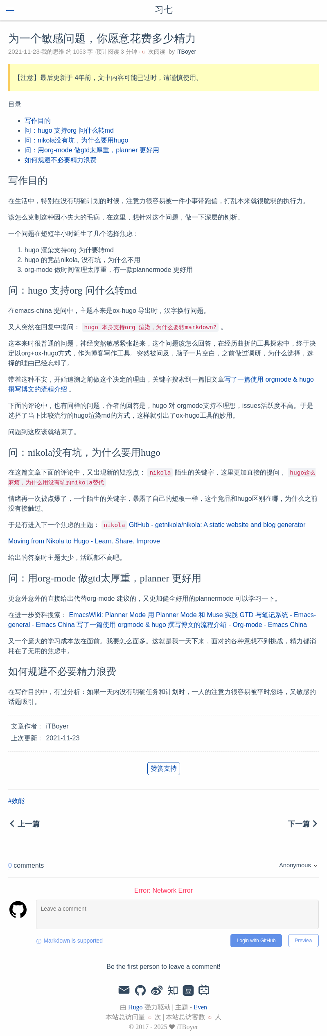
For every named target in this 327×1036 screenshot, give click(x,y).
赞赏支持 (164, 768)
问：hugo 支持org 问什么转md (69, 130)
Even (200, 1007)
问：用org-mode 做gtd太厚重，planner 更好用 (92, 150)
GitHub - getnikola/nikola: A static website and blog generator (217, 524)
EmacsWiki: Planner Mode (107, 614)
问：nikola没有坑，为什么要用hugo (76, 140)
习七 (164, 10)
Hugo (135, 1007)
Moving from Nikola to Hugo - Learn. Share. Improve (84, 541)
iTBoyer (186, 51)
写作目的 (38, 120)
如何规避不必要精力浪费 (61, 159)
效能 (18, 800)
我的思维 (52, 51)
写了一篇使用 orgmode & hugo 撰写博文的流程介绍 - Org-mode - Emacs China (192, 624)
